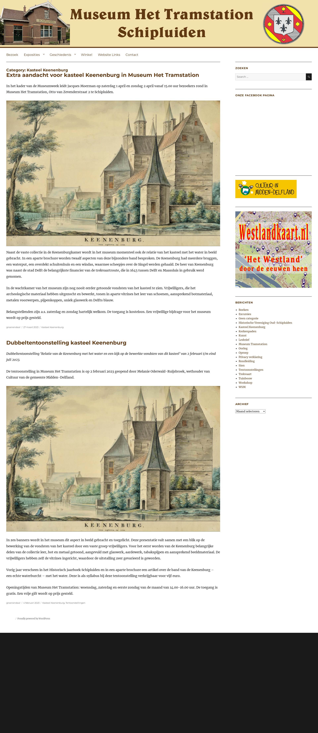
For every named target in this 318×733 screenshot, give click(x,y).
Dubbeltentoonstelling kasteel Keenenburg (66, 342)
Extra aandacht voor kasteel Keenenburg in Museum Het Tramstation (102, 75)
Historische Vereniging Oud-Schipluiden (265, 322)
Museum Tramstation (253, 344)
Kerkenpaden (247, 331)
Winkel (86, 55)
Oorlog (243, 348)
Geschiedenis (60, 55)
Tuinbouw (245, 378)
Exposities (32, 55)
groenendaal (13, 327)
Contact (132, 55)
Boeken (244, 309)
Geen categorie (248, 318)
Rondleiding (247, 361)
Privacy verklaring (250, 357)
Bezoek (12, 55)
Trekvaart (245, 374)
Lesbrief (244, 339)
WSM (242, 387)
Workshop (245, 382)
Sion (242, 365)
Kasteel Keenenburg (52, 327)
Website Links (109, 55)
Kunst (243, 335)
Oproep (243, 352)
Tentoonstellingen (75, 602)
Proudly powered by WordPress (33, 618)
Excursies (245, 314)
